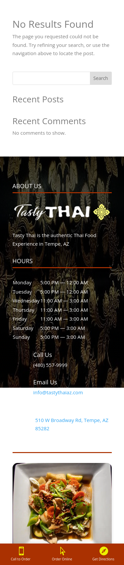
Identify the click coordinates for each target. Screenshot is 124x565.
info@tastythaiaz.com (58, 392)
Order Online (62, 559)
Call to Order (20, 559)
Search (100, 78)
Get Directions (103, 559)
